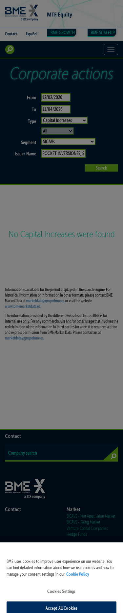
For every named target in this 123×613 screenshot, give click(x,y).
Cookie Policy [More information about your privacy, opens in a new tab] (77, 577)
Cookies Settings (61, 595)
